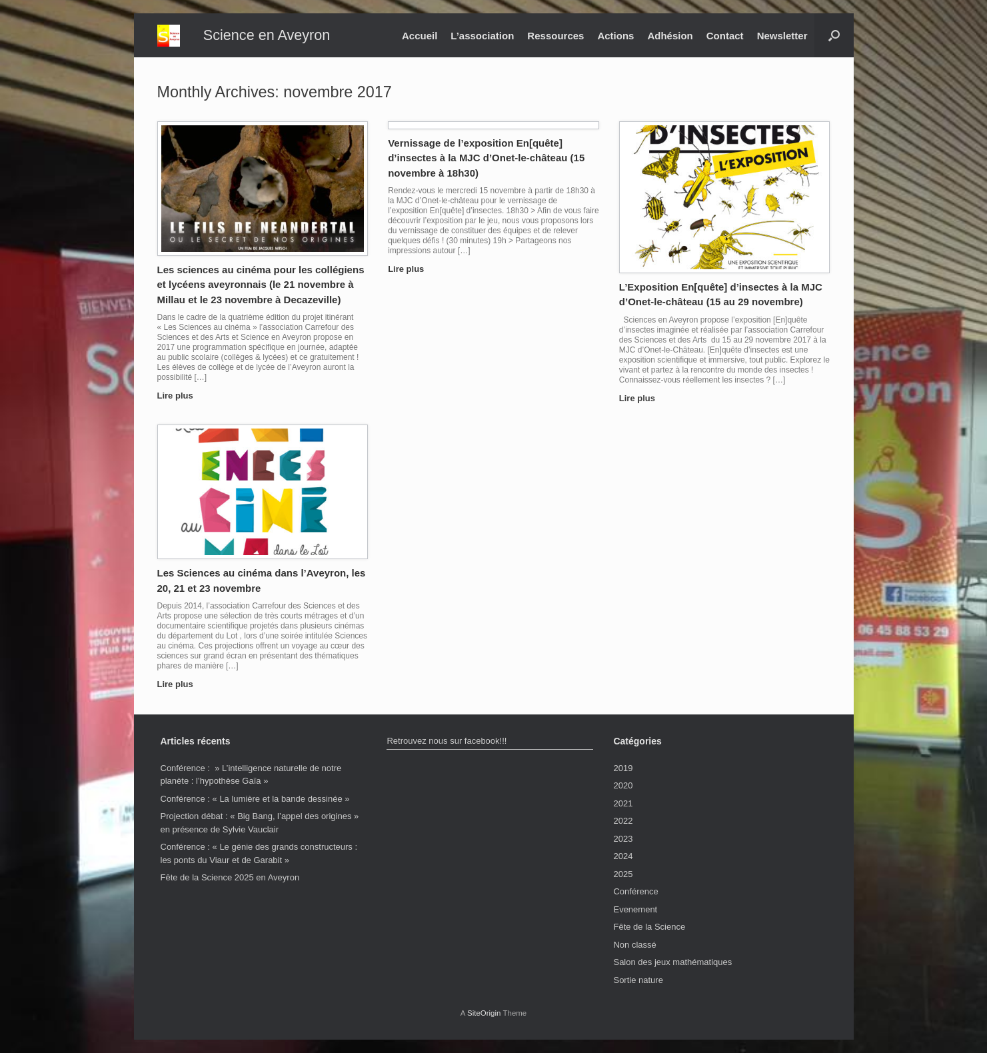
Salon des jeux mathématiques (672, 962)
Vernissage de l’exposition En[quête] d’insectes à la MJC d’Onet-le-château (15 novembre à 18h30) (486, 158)
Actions (615, 35)
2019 (622, 768)
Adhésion (669, 35)
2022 (622, 821)
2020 (622, 785)
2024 (622, 856)
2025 (622, 874)
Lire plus (179, 396)
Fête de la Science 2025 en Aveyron (230, 877)
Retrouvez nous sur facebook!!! (446, 741)
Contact (725, 35)
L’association (482, 35)
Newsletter (782, 35)
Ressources (555, 35)
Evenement (635, 909)
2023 (622, 839)
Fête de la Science (649, 927)
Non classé (634, 945)
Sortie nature (637, 980)
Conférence (635, 891)
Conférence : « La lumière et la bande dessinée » (255, 799)
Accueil (419, 35)
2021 (622, 803)
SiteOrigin (484, 1013)
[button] (834, 35)
